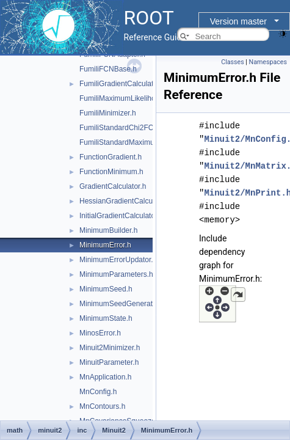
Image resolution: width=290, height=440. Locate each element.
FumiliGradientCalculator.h (122, 83)
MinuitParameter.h (109, 362)
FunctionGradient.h (110, 157)
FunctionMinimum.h (111, 171)
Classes (232, 62)
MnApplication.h (105, 377)
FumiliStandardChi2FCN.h (122, 127)
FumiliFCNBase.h (108, 69)
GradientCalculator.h (112, 186)
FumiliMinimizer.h (107, 113)
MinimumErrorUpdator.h (118, 259)
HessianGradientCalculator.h (126, 201)
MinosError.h (100, 333)
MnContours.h (102, 406)
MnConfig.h (98, 391)
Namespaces (268, 62)
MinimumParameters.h (116, 274)
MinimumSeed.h (105, 289)
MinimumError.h (105, 245)
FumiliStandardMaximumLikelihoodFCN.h (146, 142)
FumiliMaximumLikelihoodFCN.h (132, 98)
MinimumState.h (105, 318)
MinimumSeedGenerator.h (122, 303)
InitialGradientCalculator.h (121, 215)
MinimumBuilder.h (108, 230)
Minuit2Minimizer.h (109, 347)
